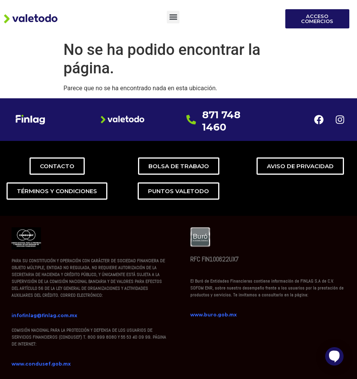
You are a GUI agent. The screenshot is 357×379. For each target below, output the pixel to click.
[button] (173, 17)
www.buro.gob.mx (213, 315)
